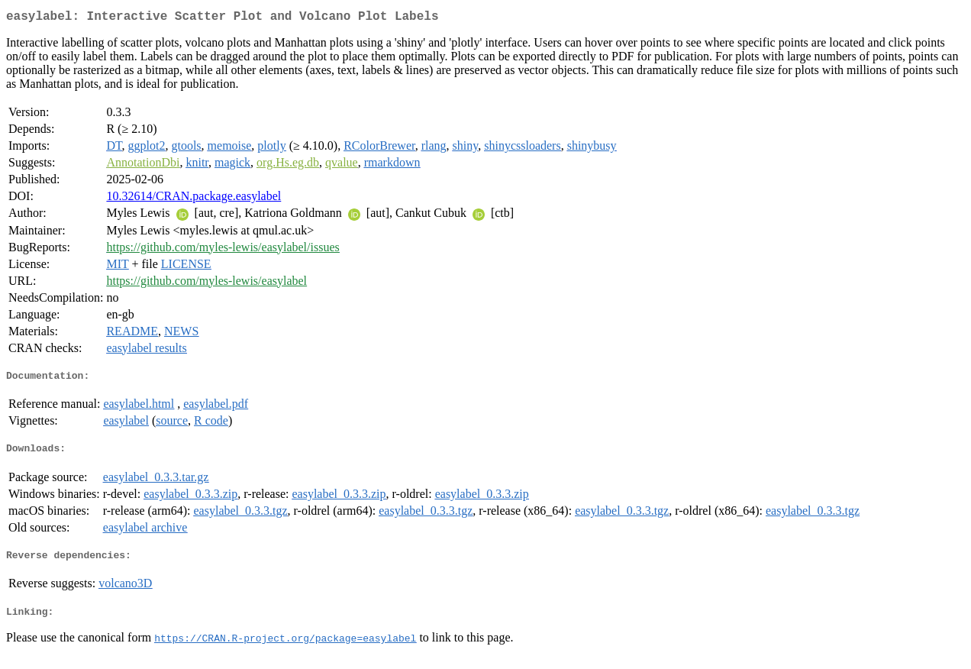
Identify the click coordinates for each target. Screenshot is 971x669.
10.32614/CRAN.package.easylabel (193, 198)
